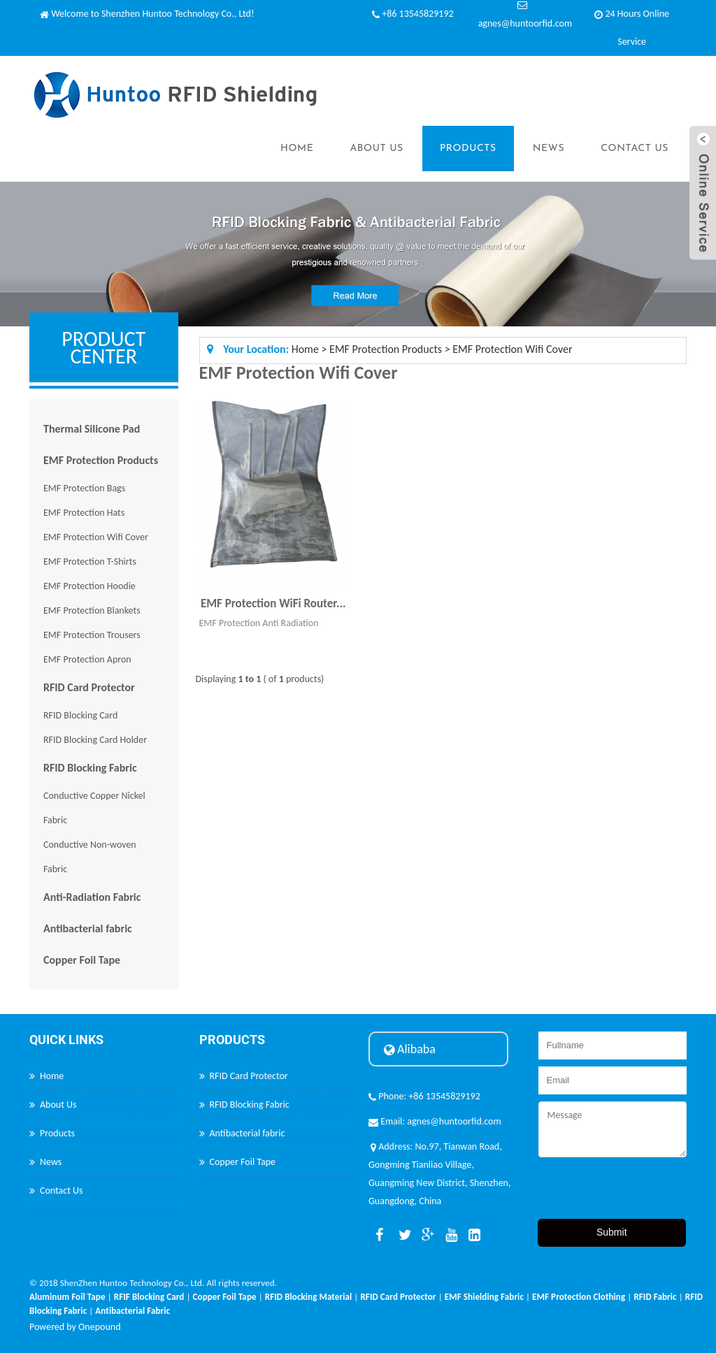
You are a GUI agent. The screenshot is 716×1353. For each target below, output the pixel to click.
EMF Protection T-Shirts (89, 561)
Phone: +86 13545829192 (424, 1096)
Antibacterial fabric (87, 928)
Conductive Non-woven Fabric (89, 857)
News (549, 148)
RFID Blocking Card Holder (95, 740)
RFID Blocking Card (80, 715)
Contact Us (634, 148)
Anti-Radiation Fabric (92, 897)
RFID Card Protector (89, 687)
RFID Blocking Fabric (90, 767)
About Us (376, 148)
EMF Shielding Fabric (484, 1297)
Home (296, 148)
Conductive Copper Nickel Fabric (94, 808)
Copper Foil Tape (81, 960)
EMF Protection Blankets (92, 610)
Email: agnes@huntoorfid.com (434, 1121)
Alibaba (410, 1049)
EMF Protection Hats (83, 513)
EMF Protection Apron (87, 659)
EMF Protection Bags (84, 488)
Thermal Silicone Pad (91, 428)
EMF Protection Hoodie (89, 586)
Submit (611, 1232)
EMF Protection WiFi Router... (273, 603)
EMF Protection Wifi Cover (95, 537)
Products (468, 148)
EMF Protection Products (100, 460)
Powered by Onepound (75, 1327)
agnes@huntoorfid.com (525, 23)
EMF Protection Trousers (92, 635)
